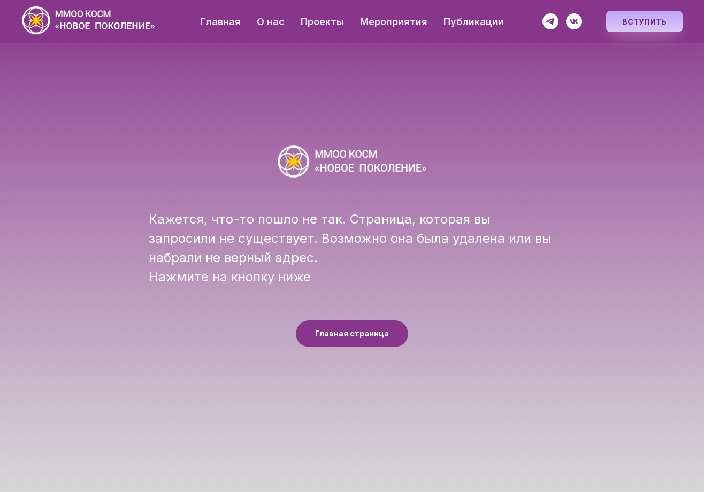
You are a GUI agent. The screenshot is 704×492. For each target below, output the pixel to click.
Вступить (644, 21)
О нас (271, 21)
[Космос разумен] (550, 21)
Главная (220, 21)
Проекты (322, 21)
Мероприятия (393, 21)
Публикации (473, 21)
